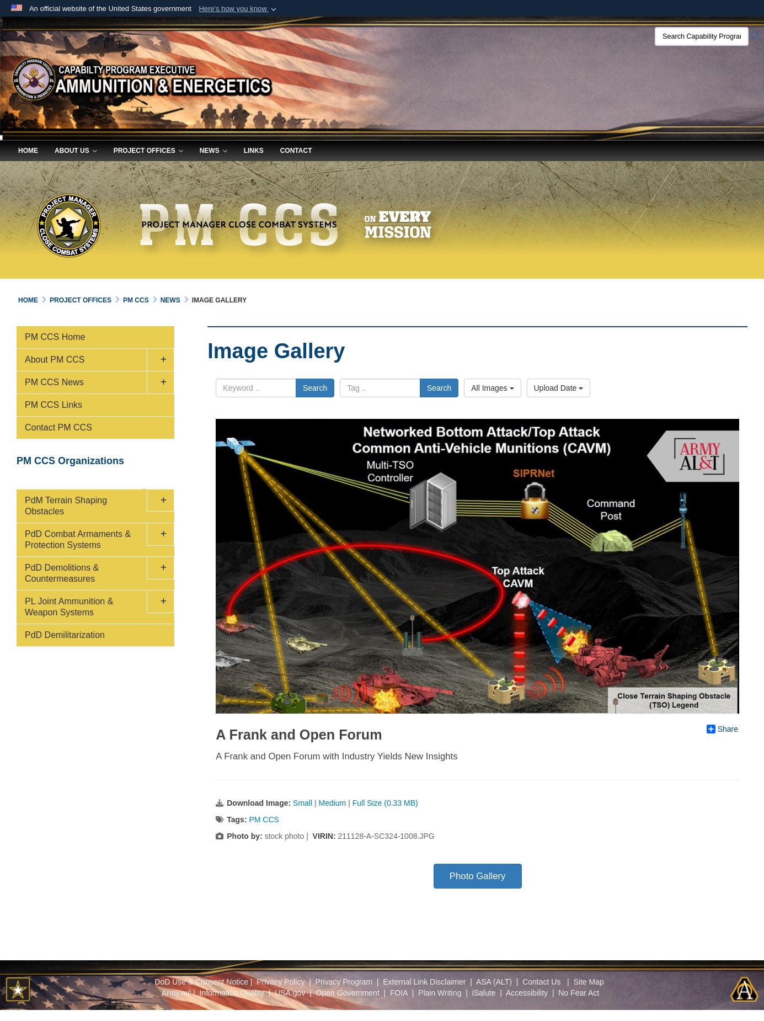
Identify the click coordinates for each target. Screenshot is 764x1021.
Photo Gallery (478, 876)
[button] (239, 8)
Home (28, 151)
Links (254, 151)
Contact (296, 151)
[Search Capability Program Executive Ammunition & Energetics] (702, 36)
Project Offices (148, 151)
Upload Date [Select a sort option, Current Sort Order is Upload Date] (559, 388)
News (213, 151)
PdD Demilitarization (65, 635)
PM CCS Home (55, 337)
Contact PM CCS (58, 427)
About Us (76, 151)
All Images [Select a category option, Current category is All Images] (492, 388)
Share (722, 729)
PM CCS (264, 819)
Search (315, 388)
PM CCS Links (53, 405)
